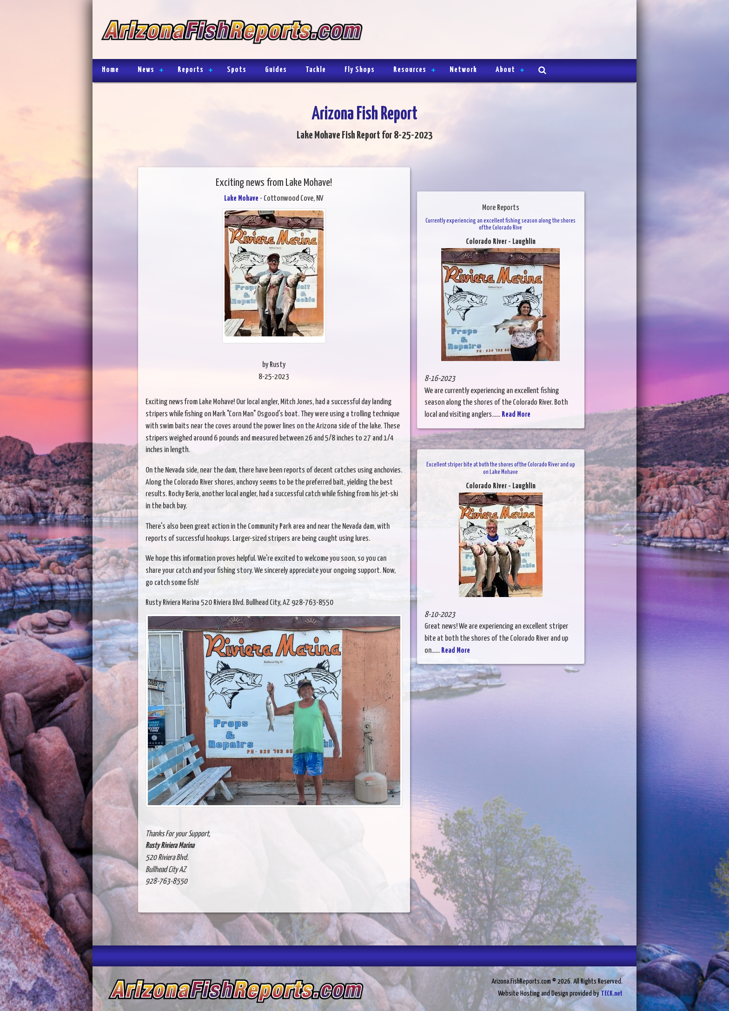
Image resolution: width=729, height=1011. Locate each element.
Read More (516, 415)
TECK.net (612, 993)
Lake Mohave (241, 199)
